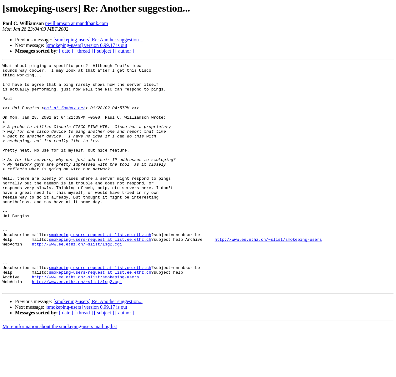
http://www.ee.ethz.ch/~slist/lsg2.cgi (77, 280)
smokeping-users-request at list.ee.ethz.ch (100, 269)
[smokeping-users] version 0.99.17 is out (86, 45)
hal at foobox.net (65, 117)
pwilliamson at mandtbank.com (76, 23)
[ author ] (124, 51)
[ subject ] (104, 51)
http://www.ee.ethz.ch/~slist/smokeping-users (268, 275)
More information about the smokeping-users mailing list (60, 371)
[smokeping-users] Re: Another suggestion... (98, 39)
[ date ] (66, 51)
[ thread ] (83, 51)
